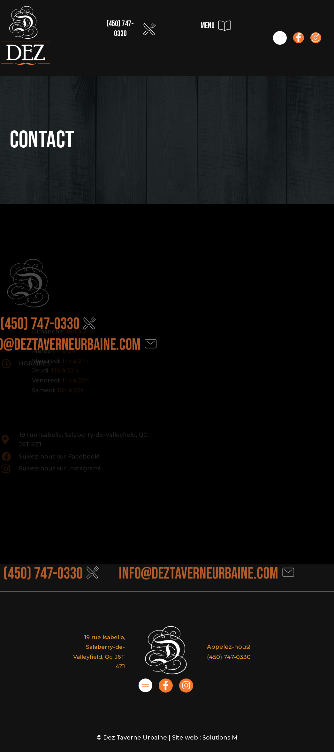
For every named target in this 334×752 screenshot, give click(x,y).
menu (208, 26)
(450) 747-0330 (120, 29)
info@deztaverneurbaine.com (198, 567)
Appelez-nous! (228, 646)
